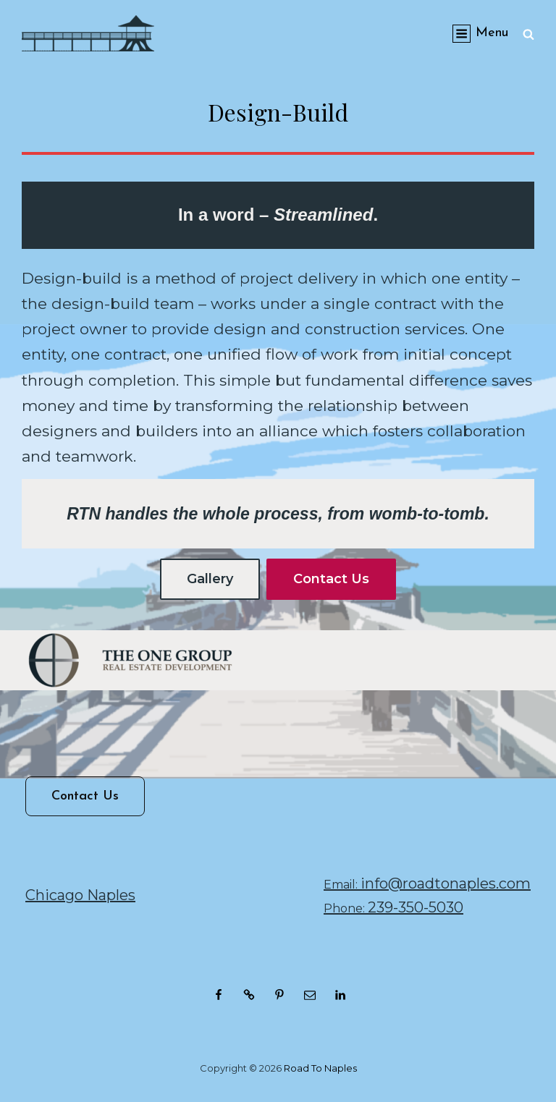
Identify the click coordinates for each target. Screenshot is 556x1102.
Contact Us (331, 579)
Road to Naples (320, 1068)
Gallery (210, 579)
